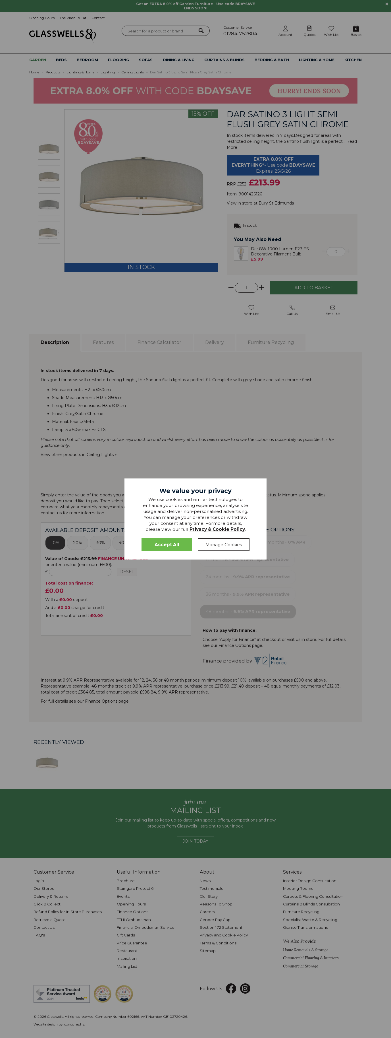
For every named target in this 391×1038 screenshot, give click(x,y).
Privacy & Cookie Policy (217, 529)
